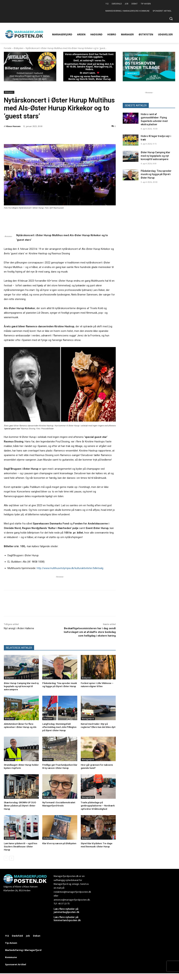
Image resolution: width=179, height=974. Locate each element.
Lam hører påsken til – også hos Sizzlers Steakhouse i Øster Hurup (20, 846)
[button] (171, 18)
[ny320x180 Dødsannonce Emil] (89, 80)
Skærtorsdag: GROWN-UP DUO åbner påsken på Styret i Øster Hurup (20, 805)
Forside (7, 48)
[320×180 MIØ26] (149, 80)
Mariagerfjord (88, 718)
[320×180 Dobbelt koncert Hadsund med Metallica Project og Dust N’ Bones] (30, 80)
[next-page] (11, 858)
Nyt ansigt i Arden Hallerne (19, 628)
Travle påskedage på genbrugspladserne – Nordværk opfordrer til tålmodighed (98, 805)
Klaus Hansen (13, 126)
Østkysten (18, 48)
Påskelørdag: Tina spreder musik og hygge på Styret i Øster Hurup (156, 174)
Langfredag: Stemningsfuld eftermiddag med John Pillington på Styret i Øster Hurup (59, 727)
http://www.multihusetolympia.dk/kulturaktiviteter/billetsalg (70, 568)
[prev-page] (6, 858)
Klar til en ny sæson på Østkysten (59, 843)
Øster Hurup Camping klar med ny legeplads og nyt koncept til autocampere (21, 686)
